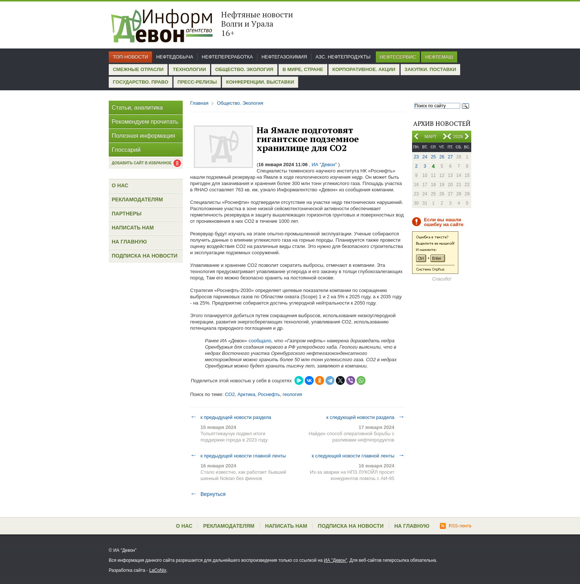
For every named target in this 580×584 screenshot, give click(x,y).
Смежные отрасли (138, 69)
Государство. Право (140, 82)
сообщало (260, 340)
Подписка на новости (145, 256)
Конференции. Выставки (260, 82)
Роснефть (269, 394)
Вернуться (208, 494)
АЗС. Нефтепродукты (343, 57)
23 (416, 157)
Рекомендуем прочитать (145, 121)
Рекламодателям (137, 199)
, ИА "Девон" (323, 164)
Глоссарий (126, 150)
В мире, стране (303, 69)
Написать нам (133, 228)
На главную (129, 242)
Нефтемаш (439, 57)
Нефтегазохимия (284, 57)
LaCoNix (157, 570)
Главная (199, 103)
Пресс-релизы (197, 82)
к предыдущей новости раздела (230, 417)
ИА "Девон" (335, 560)
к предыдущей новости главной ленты (238, 455)
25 (433, 157)
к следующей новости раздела (365, 417)
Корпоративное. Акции (364, 69)
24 (424, 157)
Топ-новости (130, 57)
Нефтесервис (398, 57)
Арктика (246, 394)
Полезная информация (143, 135)
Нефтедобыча (174, 57)
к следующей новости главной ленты (358, 455)
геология (292, 394)
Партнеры (126, 214)
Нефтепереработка (227, 57)
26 (441, 157)
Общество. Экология (244, 69)
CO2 (230, 394)
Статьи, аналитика (137, 107)
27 (450, 157)
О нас (120, 185)
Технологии (189, 69)
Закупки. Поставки (430, 69)
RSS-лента (455, 526)
